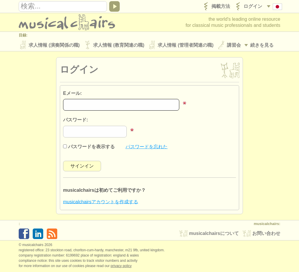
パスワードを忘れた (147, 146)
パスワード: (75, 120)
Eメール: (72, 93)
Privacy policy (121, 266)
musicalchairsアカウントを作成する (100, 201)
